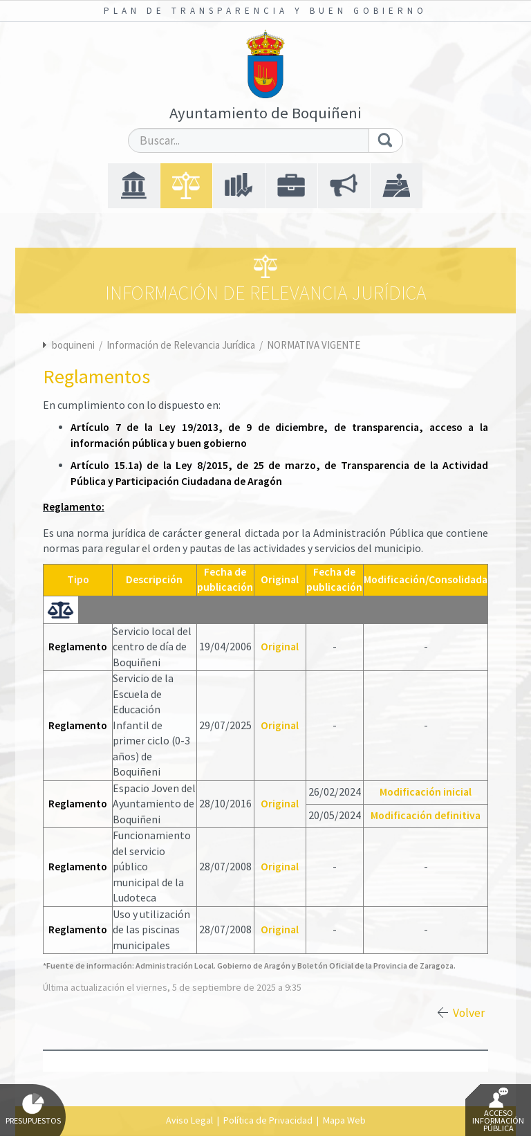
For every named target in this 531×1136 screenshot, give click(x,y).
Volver (469, 1012)
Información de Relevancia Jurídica (181, 344)
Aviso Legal (189, 1120)
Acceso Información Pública (498, 1110)
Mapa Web (344, 1120)
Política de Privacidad (268, 1120)
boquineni (73, 344)
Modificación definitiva (426, 815)
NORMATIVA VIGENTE (313, 344)
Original (280, 646)
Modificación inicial (426, 791)
